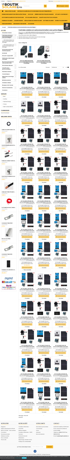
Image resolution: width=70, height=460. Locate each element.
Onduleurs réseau (7, 23)
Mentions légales (22, 430)
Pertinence (58, 67)
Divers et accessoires (61, 20)
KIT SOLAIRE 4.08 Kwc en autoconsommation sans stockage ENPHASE (27, 145)
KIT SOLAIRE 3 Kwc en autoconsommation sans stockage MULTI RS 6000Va (27, 88)
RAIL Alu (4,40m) (6, 238)
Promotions (3, 432)
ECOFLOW (30, 14)
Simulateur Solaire (10, 11)
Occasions (31, 23)
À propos (21, 434)
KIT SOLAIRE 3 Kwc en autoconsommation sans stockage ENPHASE (43, 318)
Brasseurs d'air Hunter (19, 23)
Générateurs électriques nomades (44, 14)
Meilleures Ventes (6, 116)
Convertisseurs (18, 20)
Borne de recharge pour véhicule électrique (14, 14)
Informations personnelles (42, 426)
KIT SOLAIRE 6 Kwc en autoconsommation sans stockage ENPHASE (60, 145)
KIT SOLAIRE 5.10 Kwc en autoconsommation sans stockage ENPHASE (60, 318)
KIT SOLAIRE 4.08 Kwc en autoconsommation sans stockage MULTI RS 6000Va (27, 403)
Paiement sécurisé (23, 436)
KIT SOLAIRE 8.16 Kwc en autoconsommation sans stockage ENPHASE (60, 174)
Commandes (39, 428)
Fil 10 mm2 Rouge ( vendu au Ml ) (9, 207)
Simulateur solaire (66, 26)
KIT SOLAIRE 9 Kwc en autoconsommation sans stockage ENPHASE (27, 346)
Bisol (4, 96)
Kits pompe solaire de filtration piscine (13, 17)
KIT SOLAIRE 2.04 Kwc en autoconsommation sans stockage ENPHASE (43, 375)
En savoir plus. (18, 458)
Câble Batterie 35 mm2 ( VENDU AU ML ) (9, 192)
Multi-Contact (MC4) (8, 106)
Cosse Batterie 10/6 (7, 254)
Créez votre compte (64, 1)
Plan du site (3, 439)
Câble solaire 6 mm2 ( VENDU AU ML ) (9, 129)
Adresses (38, 432)
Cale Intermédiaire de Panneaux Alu (9, 145)
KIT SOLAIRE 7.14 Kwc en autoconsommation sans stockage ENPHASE (27, 174)
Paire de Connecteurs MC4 (9, 160)
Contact (3, 1)
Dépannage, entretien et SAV (25, 439)
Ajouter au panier (27, 94)
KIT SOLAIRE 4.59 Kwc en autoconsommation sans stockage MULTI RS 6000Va (43, 88)
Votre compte (40, 423)
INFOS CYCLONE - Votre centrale (8, 430)
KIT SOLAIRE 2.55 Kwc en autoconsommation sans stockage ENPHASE (60, 117)
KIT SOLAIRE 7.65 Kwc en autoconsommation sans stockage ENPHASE (43, 174)
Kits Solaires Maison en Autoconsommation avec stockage (8, 41)
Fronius (5, 104)
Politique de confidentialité (25, 441)
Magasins (3, 426)
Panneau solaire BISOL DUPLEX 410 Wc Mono (9, 269)
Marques (3, 94)
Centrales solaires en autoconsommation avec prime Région (34, 11)
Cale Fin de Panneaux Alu (8, 176)
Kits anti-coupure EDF (61, 14)
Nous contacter (4, 438)
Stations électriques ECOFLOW (8, 428)
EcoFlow (5, 99)
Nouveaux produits (5, 434)
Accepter (24, 458)
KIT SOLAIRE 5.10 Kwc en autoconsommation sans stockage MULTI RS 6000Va (60, 88)
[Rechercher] (35, 6)
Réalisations (21, 438)
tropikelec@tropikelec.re (62, 436)
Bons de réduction (40, 434)
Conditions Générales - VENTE (25, 432)
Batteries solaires (48, 20)
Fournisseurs (5, 110)
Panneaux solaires (7, 20)
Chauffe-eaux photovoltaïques (48, 17)
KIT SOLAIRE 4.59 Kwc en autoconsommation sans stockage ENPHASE (43, 145)
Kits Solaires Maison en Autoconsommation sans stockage (8, 46)
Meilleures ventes (5, 436)
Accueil (3, 30)
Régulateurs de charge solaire (33, 20)
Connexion (56, 1)
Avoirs (37, 430)
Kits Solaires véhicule (31, 17)
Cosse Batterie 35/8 (7, 223)
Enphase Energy (7, 101)
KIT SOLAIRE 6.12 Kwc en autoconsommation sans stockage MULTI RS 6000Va (43, 346)
